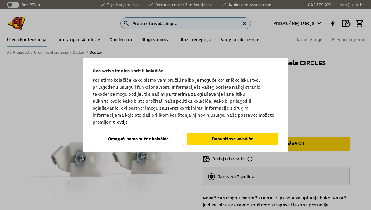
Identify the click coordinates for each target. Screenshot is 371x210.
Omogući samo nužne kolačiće (138, 138)
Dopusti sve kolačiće (232, 138)
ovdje (116, 101)
